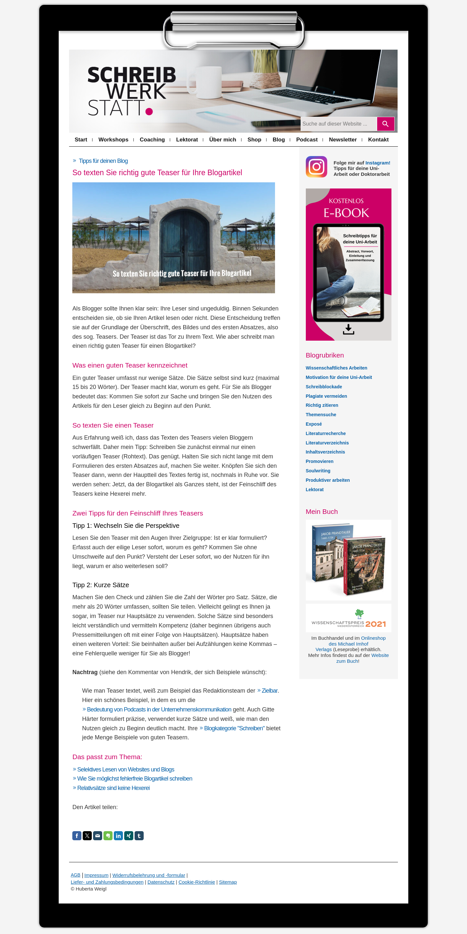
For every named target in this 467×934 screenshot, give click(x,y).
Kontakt (378, 140)
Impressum (96, 875)
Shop (254, 140)
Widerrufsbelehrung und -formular (149, 875)
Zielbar (270, 690)
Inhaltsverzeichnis (325, 452)
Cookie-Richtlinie (196, 882)
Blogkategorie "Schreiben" (234, 728)
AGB (75, 875)
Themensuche (321, 414)
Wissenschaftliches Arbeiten (336, 367)
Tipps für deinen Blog (103, 161)
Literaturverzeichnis (327, 442)
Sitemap (228, 882)
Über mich (222, 140)
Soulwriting (318, 470)
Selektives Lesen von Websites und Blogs (125, 769)
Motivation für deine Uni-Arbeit (339, 377)
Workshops (113, 140)
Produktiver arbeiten (328, 480)
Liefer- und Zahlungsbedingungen (107, 882)
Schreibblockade (324, 386)
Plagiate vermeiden (326, 396)
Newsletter (343, 140)
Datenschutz (161, 882)
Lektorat (187, 140)
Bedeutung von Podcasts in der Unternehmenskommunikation (159, 709)
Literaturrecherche (326, 433)
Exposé (314, 424)
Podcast (306, 140)
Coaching (152, 140)
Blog (279, 140)
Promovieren (320, 461)
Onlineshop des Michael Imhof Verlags (351, 643)
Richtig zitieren (322, 405)
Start (81, 140)
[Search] (386, 124)
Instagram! (377, 162)
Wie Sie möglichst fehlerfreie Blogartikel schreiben (134, 778)
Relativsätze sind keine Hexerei (113, 788)
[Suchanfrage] (339, 124)
